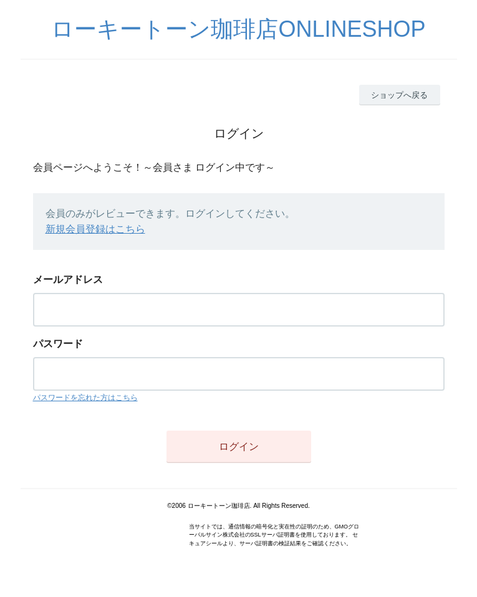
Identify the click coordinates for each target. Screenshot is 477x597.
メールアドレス (68, 279)
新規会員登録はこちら (95, 229)
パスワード (58, 343)
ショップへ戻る (399, 95)
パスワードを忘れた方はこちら (85, 397)
